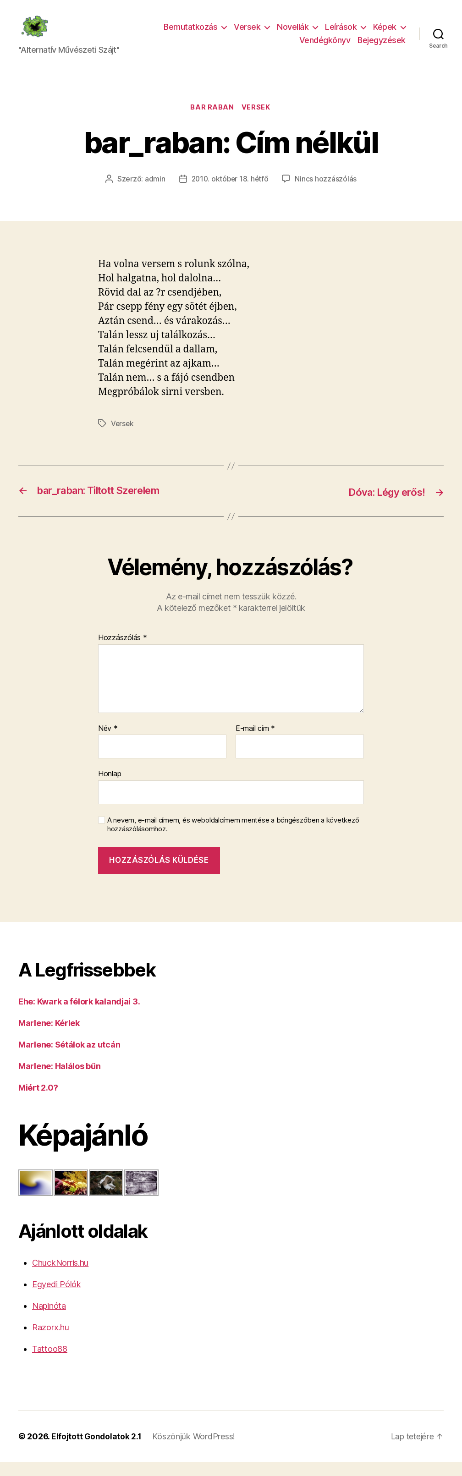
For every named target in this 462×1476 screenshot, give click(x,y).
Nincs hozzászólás (327, 193)
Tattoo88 (49, 1362)
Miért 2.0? (38, 1102)
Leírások (341, 33)
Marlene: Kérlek (49, 1037)
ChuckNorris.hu (60, 1276)
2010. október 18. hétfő (230, 193)
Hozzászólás (122, 652)
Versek (247, 33)
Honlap (109, 787)
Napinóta (49, 1319)
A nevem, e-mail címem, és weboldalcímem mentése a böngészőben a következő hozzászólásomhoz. (233, 838)
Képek (384, 33)
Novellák (292, 33)
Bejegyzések (382, 47)
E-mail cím (255, 742)
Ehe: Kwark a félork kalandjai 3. (79, 1016)
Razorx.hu (50, 1341)
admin (153, 193)
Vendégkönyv (325, 47)
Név (108, 742)
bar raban (212, 122)
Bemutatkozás (190, 33)
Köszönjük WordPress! (194, 1450)
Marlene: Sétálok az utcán (69, 1059)
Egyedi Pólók (56, 1298)
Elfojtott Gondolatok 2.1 (97, 1450)
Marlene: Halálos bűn (59, 1080)
